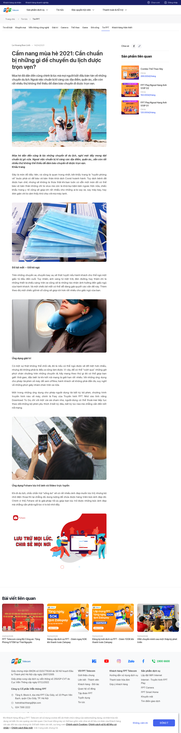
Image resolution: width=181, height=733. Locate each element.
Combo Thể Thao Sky (152, 69)
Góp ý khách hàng (119, 684)
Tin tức (60, 10)
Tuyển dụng (84, 698)
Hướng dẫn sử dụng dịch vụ (124, 675)
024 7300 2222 (22, 707)
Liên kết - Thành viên (88, 680)
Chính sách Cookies (69, 724)
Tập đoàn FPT (85, 693)
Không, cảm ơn (143, 723)
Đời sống (95, 27)
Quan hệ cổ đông (86, 689)
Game (85, 27)
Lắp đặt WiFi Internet (151, 675)
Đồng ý (166, 723)
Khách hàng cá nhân (12, 2)
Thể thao (75, 27)
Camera (64, 27)
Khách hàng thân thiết (122, 27)
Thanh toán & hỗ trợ (115, 10)
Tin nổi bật (7, 27)
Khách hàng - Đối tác (88, 684)
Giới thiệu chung (86, 675)
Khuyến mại (20, 27)
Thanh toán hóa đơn (120, 680)
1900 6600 (163, 661)
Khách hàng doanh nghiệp (37, 2)
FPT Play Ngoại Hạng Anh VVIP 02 (154, 86)
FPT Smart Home (149, 692)
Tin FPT (36, 19)
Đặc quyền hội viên (83, 10)
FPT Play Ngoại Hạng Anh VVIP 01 (154, 104)
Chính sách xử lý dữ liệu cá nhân (98, 724)
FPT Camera (147, 687)
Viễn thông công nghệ (39, 27)
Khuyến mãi (147, 696)
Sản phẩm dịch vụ (37, 10)
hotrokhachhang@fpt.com (28, 703)
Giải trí (55, 27)
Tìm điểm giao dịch (150, 701)
